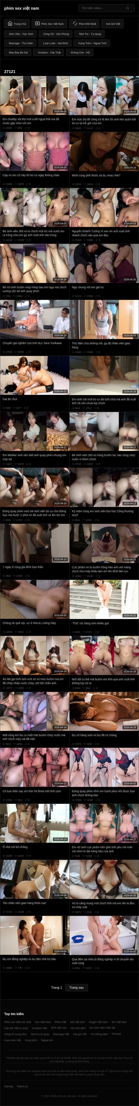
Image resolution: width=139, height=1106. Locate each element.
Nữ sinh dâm (78, 1028)
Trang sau (76, 987)
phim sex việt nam (21, 8)
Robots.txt (22, 1086)
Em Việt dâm (119, 1022)
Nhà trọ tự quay (40, 1034)
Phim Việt (60, 1022)
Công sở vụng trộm (15, 1034)
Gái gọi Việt (80, 1034)
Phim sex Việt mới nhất (17, 1022)
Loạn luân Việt (12, 1040)
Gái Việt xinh (77, 1022)
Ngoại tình (47, 1040)
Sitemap (8, 1086)
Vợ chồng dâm (99, 1034)
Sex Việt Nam (43, 1022)
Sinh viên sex (59, 1027)
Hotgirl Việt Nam (98, 1022)
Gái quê (116, 1033)
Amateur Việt (39, 1028)
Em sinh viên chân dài (102, 1027)
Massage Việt (61, 1034)
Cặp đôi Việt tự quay (16, 1028)
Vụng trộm (31, 1040)
